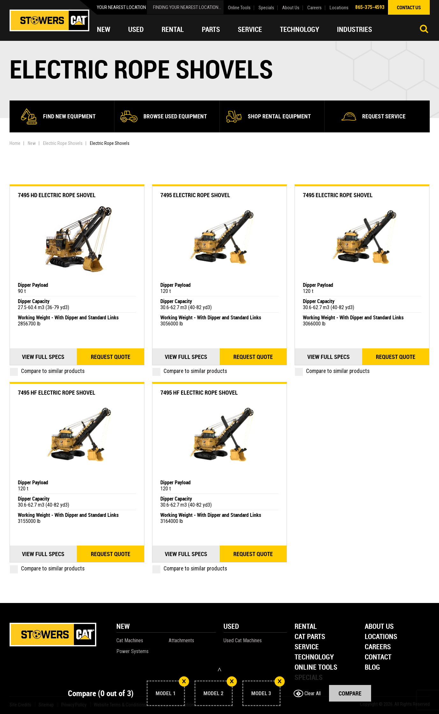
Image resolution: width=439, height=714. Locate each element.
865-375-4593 (369, 7)
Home (15, 143)
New (103, 29)
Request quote (110, 357)
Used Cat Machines (242, 640)
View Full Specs (43, 357)
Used (136, 29)
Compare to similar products (47, 371)
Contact (378, 657)
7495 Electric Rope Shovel (195, 195)
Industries (354, 29)
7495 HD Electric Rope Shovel (57, 195)
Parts (211, 29)
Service (250, 29)
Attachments (181, 640)
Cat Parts (310, 637)
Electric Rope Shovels (63, 143)
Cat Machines (129, 640)
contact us (409, 7)
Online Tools (239, 7)
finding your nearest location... (187, 7)
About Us (290, 7)
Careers (314, 7)
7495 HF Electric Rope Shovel (56, 392)
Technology (299, 29)
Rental (173, 29)
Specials (266, 7)
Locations (339, 7)
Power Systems (132, 651)
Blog (372, 668)
